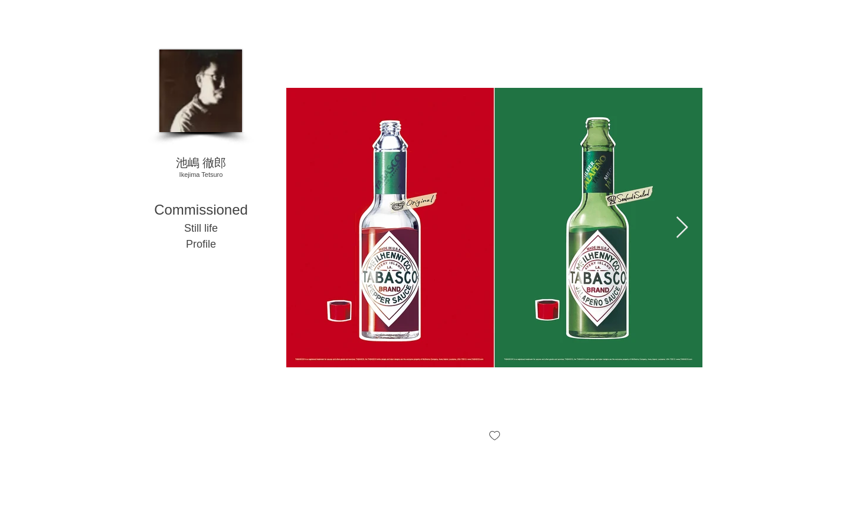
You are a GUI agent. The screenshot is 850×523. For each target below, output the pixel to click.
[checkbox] (495, 437)
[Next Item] (682, 227)
